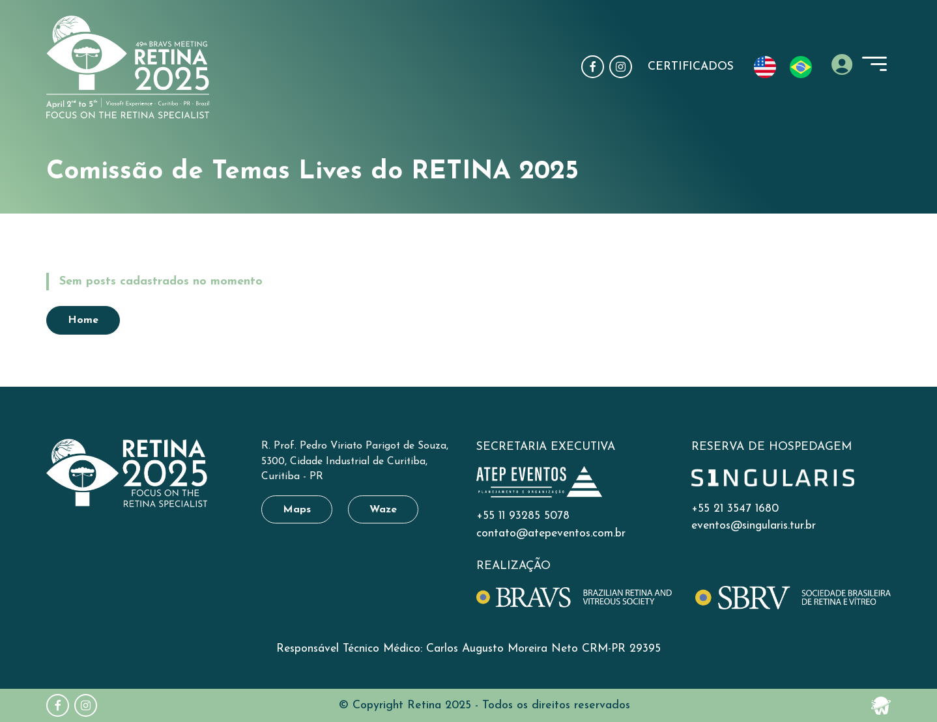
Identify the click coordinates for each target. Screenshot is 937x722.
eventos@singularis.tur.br (753, 525)
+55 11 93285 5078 (522, 515)
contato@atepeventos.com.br (551, 533)
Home (76, 231)
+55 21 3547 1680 (735, 508)
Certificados (691, 66)
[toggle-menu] (874, 64)
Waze (383, 510)
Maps (297, 510)
